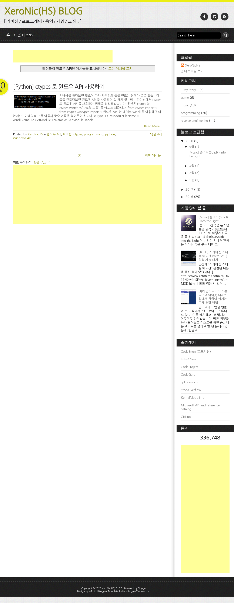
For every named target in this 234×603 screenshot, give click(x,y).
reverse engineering (194, 120)
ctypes (77, 134)
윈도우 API (54, 134)
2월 (192, 172)
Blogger (142, 588)
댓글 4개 (156, 134)
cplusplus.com (190, 382)
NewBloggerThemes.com (136, 591)
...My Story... (189, 89)
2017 (189, 189)
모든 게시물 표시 (120, 68)
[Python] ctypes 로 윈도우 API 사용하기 (58, 87)
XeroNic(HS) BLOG (43, 11)
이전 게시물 (153, 155)
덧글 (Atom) (41, 162)
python (110, 134)
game (185, 97)
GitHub (186, 416)
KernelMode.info (192, 397)
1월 (192, 180)
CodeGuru (188, 374)
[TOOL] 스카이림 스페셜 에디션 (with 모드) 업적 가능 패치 (213, 256)
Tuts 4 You (188, 359)
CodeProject (189, 366)
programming (93, 134)
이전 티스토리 (25, 35)
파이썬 (67, 134)
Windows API (22, 138)
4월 (192, 165)
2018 (189, 141)
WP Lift (92, 591)
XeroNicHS (192, 65)
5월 (192, 146)
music (185, 105)
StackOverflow (191, 389)
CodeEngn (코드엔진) (196, 351)
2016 (189, 196)
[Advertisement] (63, 56)
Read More (152, 126)
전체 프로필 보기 (192, 71)
